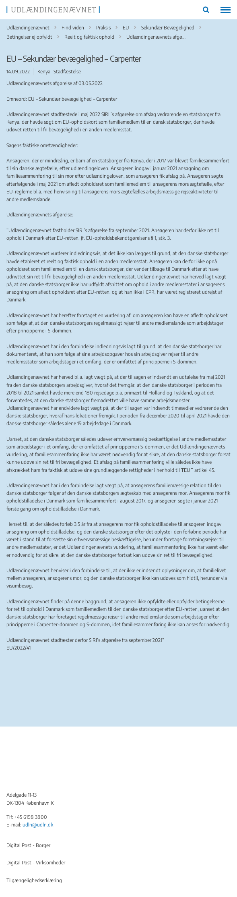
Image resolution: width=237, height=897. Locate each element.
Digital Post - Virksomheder (35, 863)
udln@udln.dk (38, 825)
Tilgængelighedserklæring (34, 880)
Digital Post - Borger (28, 845)
